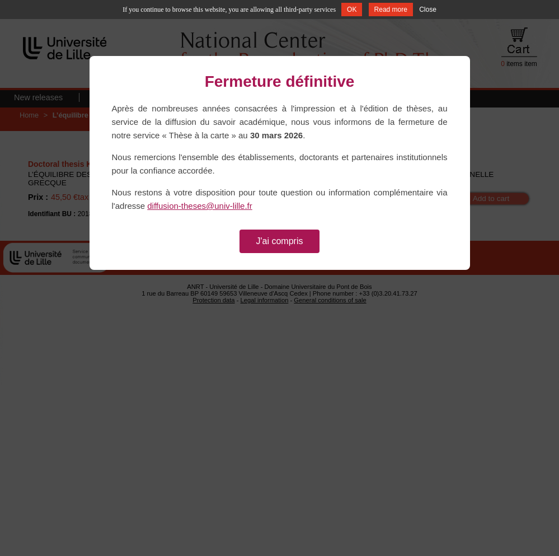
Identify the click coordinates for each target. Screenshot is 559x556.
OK (351, 9)
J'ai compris (279, 241)
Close (427, 9)
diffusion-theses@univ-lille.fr (199, 206)
